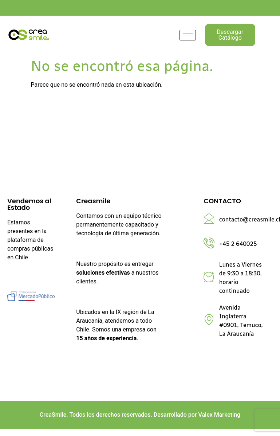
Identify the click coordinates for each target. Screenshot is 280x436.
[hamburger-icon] (188, 35)
